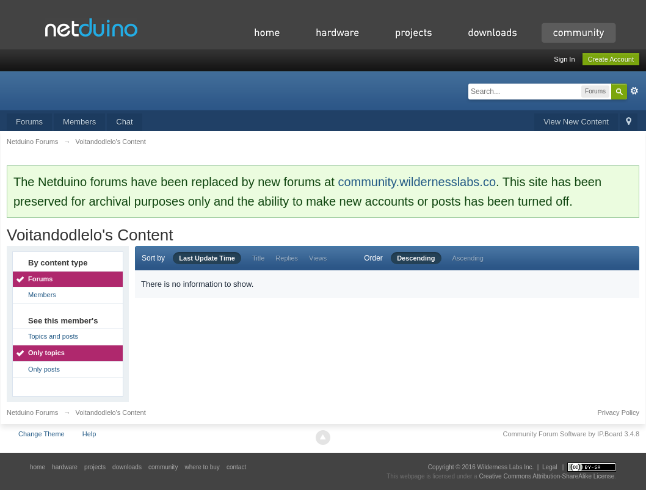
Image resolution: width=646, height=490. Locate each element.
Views (318, 258)
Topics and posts (53, 336)
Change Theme (41, 434)
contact (236, 467)
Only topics (46, 352)
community (163, 467)
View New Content (576, 121)
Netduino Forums (32, 412)
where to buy (202, 467)
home (37, 467)
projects (95, 467)
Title (258, 258)
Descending (416, 258)
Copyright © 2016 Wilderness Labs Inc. (481, 467)
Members (79, 121)
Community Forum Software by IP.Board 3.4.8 (571, 434)
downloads (127, 467)
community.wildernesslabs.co (417, 182)
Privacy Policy (618, 412)
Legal (549, 467)
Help (89, 434)
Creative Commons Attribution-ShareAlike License (546, 476)
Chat (124, 121)
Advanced (634, 91)
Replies (286, 258)
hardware (65, 467)
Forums (29, 121)
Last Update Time (207, 258)
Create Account (611, 59)
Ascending (468, 258)
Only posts (44, 369)
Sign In (564, 59)
